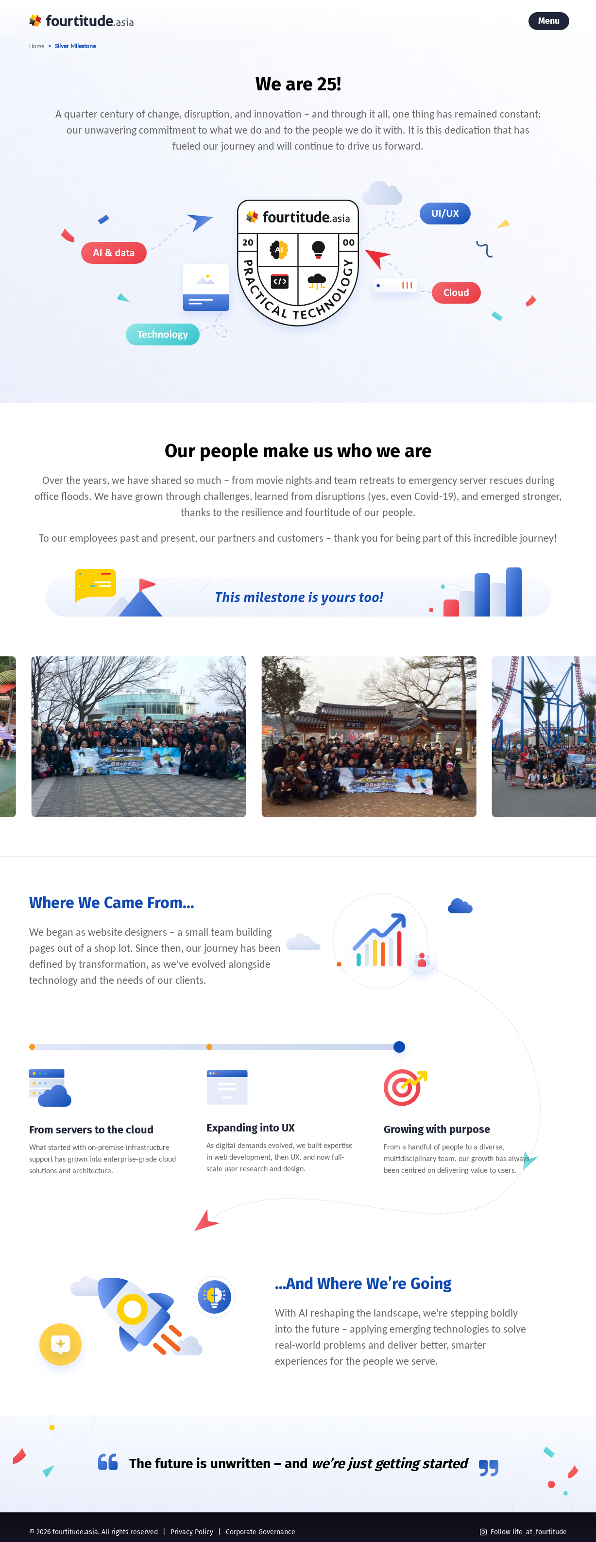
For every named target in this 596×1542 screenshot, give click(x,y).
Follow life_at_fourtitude (523, 1532)
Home (36, 46)
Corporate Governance (260, 1532)
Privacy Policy (191, 1532)
